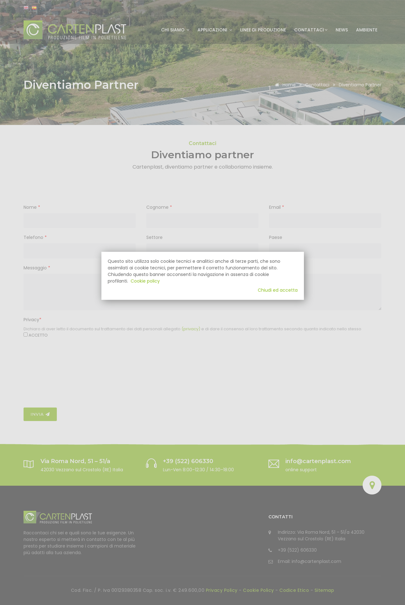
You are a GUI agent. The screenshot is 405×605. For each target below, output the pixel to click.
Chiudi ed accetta (278, 290)
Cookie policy (145, 281)
